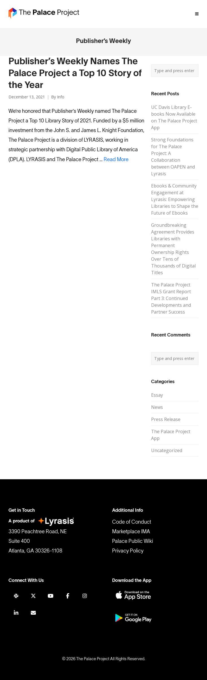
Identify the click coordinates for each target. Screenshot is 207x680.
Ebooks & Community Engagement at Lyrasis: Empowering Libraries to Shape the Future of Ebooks (174, 199)
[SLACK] (16, 596)
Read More (116, 159)
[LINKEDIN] (16, 613)
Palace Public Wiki (132, 541)
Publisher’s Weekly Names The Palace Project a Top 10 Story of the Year (75, 74)
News (157, 407)
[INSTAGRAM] (84, 596)
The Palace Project (92, 659)
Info (60, 97)
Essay (157, 395)
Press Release (165, 419)
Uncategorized (166, 450)
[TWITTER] (33, 596)
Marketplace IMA (131, 532)
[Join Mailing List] (33, 613)
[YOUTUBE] (50, 596)
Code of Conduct (131, 522)
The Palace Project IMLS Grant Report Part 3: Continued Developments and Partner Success (171, 298)
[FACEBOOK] (67, 596)
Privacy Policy (127, 551)
